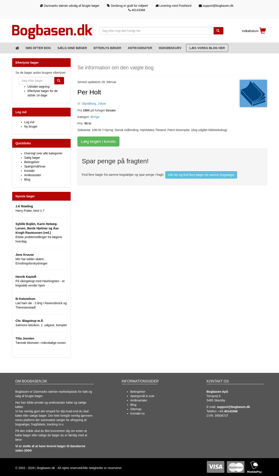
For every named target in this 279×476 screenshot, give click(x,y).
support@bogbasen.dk (216, 5)
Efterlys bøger (107, 48)
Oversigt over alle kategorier (43, 153)
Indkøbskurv (170, 48)
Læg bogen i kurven (98, 141)
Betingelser (31, 162)
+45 (228, 411)
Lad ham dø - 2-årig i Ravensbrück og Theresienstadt (41, 303)
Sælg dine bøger (72, 48)
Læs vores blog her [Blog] (207, 48)
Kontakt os (137, 413)
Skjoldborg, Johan (94, 103)
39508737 (221, 415)
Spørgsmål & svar (142, 396)
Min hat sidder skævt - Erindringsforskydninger (31, 259)
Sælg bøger (32, 157)
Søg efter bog (38, 48)
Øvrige (94, 117)
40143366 (136, 10)
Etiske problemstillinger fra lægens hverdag (38, 232)
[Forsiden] (17, 48)
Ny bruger (30, 126)
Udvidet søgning (38, 86)
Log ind (29, 122)
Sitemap (135, 409)
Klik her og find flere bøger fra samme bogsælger (201, 175)
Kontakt (29, 170)
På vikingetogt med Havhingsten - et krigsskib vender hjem (40, 281)
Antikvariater (140, 48)
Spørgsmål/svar (35, 166)
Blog (27, 179)
